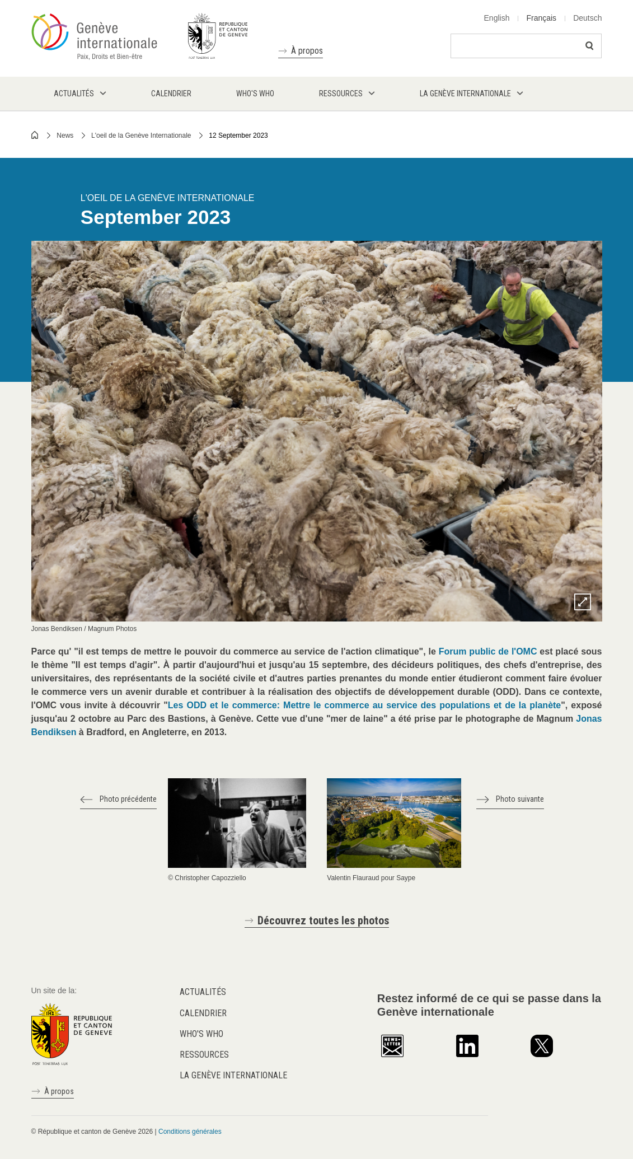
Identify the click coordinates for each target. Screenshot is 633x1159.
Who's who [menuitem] (255, 93)
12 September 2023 (238, 135)
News (65, 135)
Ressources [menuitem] (341, 93)
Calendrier (203, 1013)
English (497, 17)
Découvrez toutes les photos (323, 920)
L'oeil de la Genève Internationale (141, 135)
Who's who (201, 1034)
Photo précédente (128, 799)
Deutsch (587, 17)
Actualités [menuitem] (74, 93)
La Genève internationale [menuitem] (465, 93)
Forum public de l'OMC (488, 651)
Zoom (582, 601)
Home (35, 135)
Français (541, 17)
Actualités (203, 992)
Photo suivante (520, 799)
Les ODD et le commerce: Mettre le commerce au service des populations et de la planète (364, 705)
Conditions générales (190, 1131)
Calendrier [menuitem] (171, 93)
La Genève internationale (233, 1075)
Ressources (204, 1054)
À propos (307, 50)
